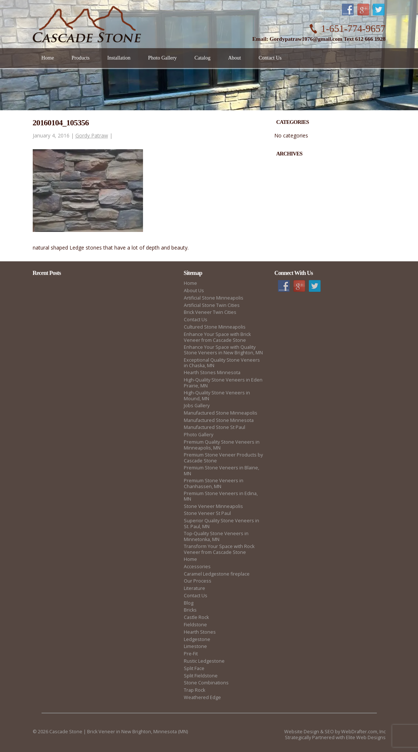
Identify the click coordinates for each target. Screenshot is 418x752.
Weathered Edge (202, 697)
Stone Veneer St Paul (207, 513)
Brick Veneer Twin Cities (210, 312)
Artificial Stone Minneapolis (213, 298)
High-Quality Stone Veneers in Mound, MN (217, 396)
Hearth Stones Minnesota (212, 372)
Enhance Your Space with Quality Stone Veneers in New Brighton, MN (223, 350)
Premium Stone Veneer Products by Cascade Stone (223, 458)
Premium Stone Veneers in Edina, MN (221, 496)
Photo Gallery (198, 434)
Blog (188, 603)
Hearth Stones (200, 632)
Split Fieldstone (201, 676)
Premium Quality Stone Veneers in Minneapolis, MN (222, 445)
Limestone (195, 646)
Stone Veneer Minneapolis (213, 506)
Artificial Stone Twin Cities (212, 305)
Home (190, 283)
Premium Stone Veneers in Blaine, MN (221, 471)
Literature (194, 588)
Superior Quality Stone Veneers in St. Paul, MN (221, 524)
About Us (194, 290)
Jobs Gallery (197, 405)
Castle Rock (196, 617)
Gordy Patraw (91, 135)
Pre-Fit (191, 654)
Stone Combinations (206, 683)
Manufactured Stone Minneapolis (220, 413)
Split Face (194, 668)
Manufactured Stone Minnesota (219, 420)
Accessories (197, 566)
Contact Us (195, 319)
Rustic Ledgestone (204, 661)
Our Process (197, 581)
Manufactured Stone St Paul (214, 427)
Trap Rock (194, 690)
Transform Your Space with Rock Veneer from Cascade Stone (219, 549)
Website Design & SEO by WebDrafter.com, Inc (335, 731)
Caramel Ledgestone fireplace (217, 574)
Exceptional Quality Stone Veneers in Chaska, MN (222, 363)
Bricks (190, 610)
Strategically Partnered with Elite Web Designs (335, 737)
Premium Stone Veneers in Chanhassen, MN (213, 483)
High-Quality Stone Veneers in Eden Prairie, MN (223, 383)
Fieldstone (195, 625)
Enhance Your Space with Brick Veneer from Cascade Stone (217, 337)
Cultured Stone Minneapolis (215, 327)
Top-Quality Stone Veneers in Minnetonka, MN (216, 536)
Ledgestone (197, 639)
